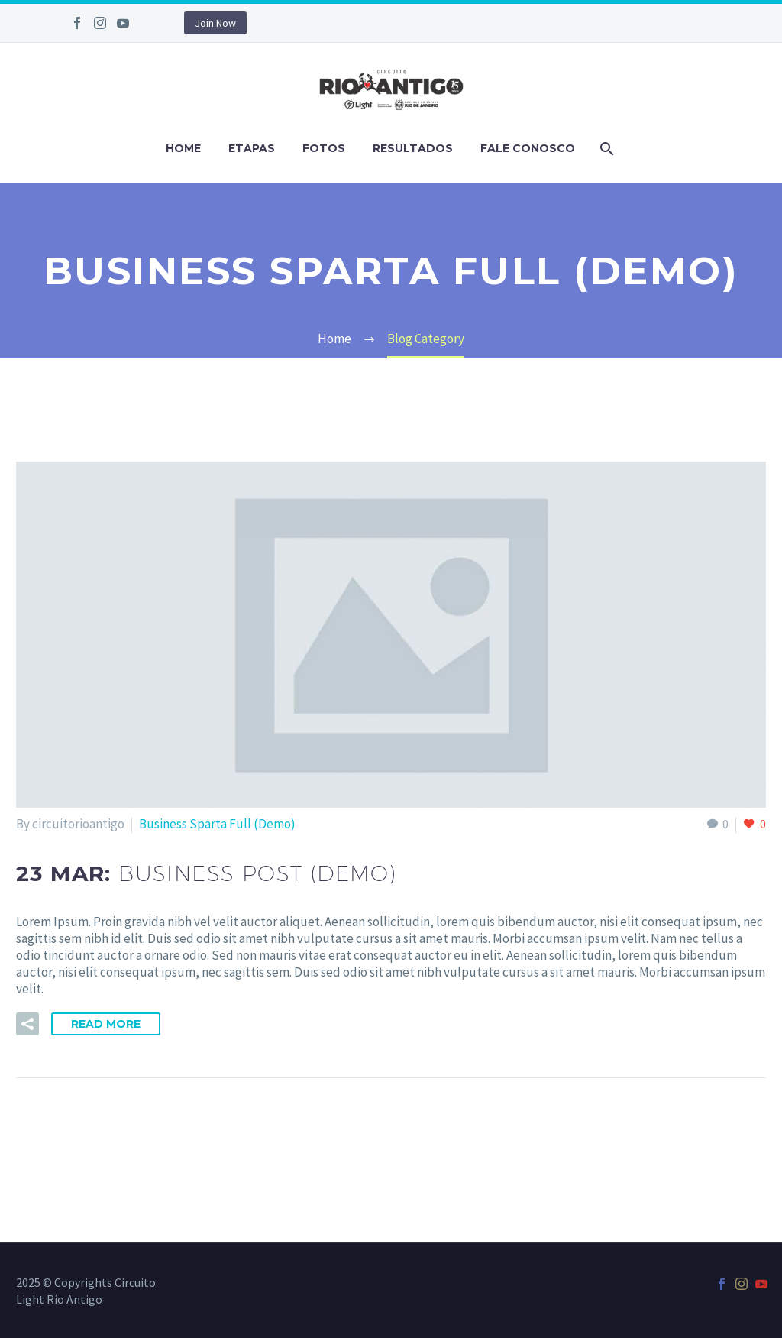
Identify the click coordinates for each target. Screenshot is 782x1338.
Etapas (251, 148)
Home (183, 148)
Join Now (215, 23)
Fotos (323, 148)
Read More (106, 1024)
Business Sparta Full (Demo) (217, 823)
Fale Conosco (527, 148)
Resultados (413, 148)
